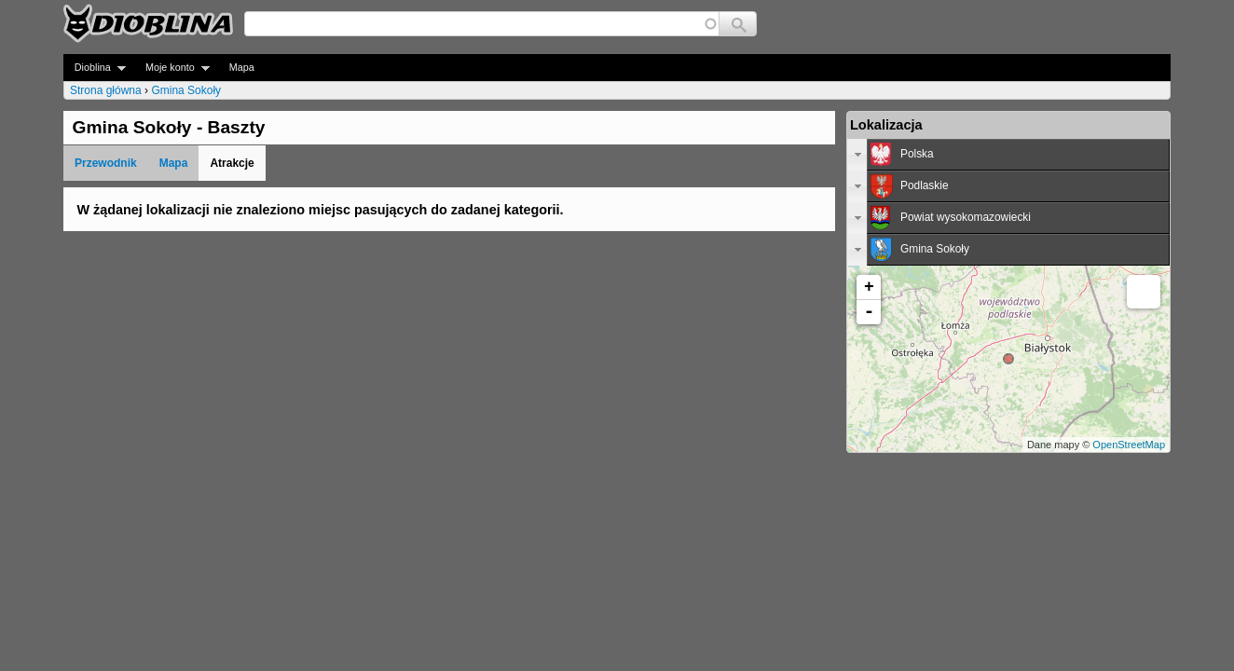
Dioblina (94, 68)
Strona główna (106, 90)
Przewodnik (106, 163)
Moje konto (172, 68)
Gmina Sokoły (186, 90)
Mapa (241, 67)
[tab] (1008, 155)
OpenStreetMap (1128, 444)
